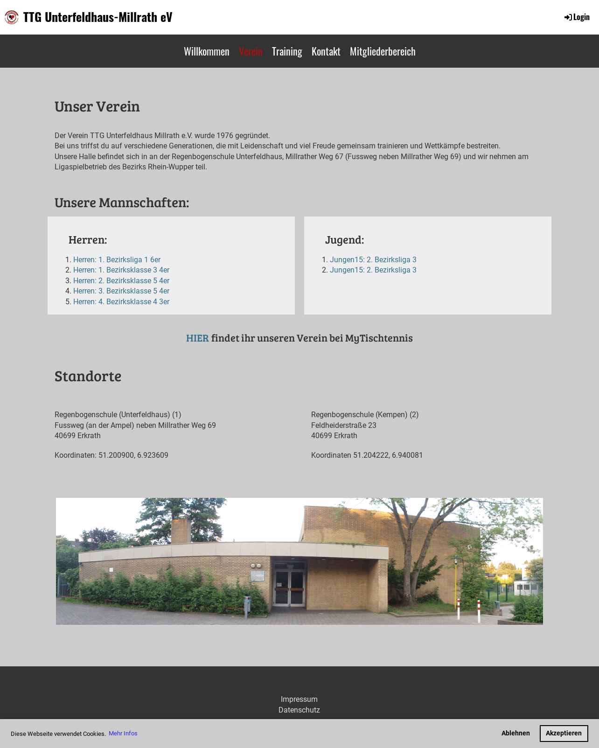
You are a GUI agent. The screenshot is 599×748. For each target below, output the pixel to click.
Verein (251, 50)
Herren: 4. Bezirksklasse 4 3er (121, 301)
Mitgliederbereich (383, 50)
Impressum (299, 699)
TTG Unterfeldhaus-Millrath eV (98, 16)
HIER (197, 337)
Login (576, 16)
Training (287, 50)
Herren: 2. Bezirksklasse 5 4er (121, 280)
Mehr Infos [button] (123, 733)
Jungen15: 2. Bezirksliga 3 (373, 259)
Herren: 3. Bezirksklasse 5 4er (121, 291)
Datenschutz (299, 710)
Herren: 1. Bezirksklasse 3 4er (121, 270)
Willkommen (207, 50)
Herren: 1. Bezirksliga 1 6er (116, 259)
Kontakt (326, 50)
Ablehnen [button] (515, 733)
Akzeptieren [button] (564, 733)
